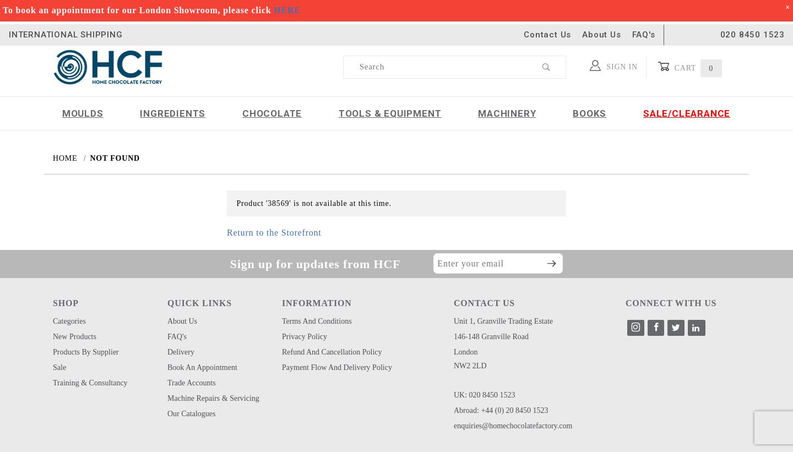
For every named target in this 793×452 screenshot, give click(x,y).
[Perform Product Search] (547, 67)
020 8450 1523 (752, 35)
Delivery (180, 352)
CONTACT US (484, 303)
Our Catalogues (191, 414)
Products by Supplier (86, 352)
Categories (69, 321)
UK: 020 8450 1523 (484, 395)
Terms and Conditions (317, 321)
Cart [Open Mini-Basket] (690, 67)
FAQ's (643, 35)
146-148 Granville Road (491, 337)
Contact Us (547, 35)
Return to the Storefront (274, 232)
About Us (601, 35)
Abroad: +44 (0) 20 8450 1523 (501, 410)
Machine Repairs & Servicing (213, 398)
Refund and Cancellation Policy (332, 352)
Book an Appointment (202, 367)
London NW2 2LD (470, 359)
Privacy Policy (304, 337)
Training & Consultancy (90, 383)
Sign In (614, 65)
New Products (74, 337)
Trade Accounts (191, 383)
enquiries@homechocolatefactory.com (513, 426)
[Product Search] (436, 67)
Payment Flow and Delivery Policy (337, 367)
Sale (59, 367)
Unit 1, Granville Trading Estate (503, 321)
